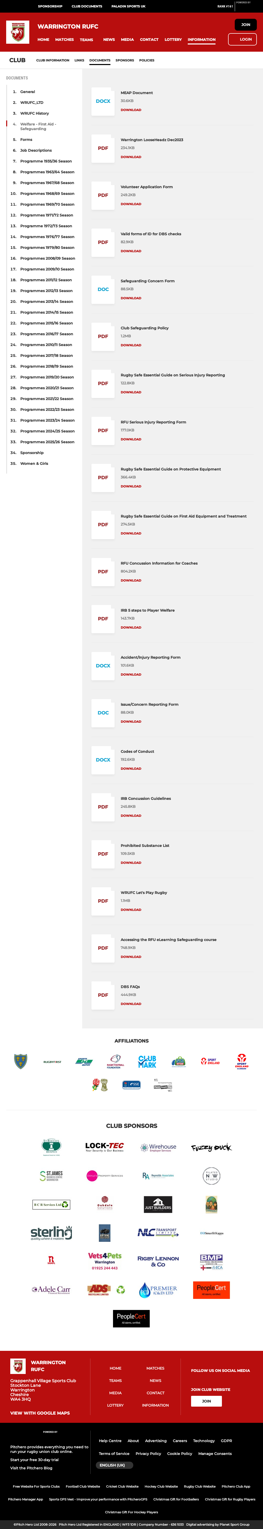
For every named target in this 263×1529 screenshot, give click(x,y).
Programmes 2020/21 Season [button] (47, 388)
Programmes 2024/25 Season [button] (47, 431)
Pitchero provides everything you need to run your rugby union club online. (49, 1449)
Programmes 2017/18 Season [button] (46, 355)
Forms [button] (26, 139)
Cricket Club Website (122, 1486)
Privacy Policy (148, 1453)
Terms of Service (114, 1453)
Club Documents (87, 6)
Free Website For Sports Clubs (36, 1486)
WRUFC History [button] (34, 113)
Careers (180, 1440)
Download (131, 110)
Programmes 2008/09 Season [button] (47, 258)
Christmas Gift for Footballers (176, 1499)
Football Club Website (83, 1486)
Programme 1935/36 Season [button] (46, 161)
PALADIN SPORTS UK (128, 6)
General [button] (27, 91)
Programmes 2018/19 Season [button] (46, 366)
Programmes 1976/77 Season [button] (47, 236)
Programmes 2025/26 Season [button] (47, 442)
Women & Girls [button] (34, 463)
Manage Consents (215, 1453)
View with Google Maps (40, 1413)
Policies (146, 60)
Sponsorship (50, 6)
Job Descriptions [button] (36, 150)
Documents (99, 60)
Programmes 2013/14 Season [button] (46, 301)
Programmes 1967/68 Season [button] (47, 182)
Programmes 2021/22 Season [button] (46, 398)
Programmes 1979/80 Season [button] (47, 247)
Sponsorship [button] (32, 452)
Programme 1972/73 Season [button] (46, 226)
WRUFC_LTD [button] (31, 102)
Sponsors (125, 60)
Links (79, 60)
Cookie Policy (179, 1453)
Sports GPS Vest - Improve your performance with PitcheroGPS (98, 1499)
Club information (52, 60)
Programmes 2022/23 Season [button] (47, 409)
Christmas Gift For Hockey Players (131, 1512)
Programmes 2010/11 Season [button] (46, 344)
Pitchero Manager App (25, 1499)
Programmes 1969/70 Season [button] (47, 204)
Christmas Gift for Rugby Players (230, 1499)
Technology (204, 1440)
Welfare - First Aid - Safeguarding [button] (38, 126)
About (133, 1440)
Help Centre (110, 1440)
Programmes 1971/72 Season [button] (46, 215)
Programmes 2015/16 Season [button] (46, 323)
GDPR (226, 1440)
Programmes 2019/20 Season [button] (47, 377)
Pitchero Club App (236, 1486)
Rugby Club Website (199, 1486)
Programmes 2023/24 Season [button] (47, 420)
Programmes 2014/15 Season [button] (46, 312)
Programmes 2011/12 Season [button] (46, 280)
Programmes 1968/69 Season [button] (47, 193)
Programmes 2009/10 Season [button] (47, 269)
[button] (43, 40)
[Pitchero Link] (246, 8)
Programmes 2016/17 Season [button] (46, 334)
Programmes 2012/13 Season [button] (46, 290)
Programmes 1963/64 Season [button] (47, 172)
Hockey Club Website (161, 1486)
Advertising (156, 1440)
